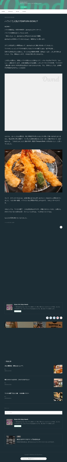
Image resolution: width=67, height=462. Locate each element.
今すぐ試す (23, 7)
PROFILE (10, 11)
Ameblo (24, 11)
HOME (3, 11)
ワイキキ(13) (7, 222)
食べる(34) (12, 222)
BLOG (17, 11)
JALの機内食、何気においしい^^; (14, 366)
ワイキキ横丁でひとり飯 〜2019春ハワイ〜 (17, 393)
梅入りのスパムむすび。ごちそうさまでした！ (17, 379)
